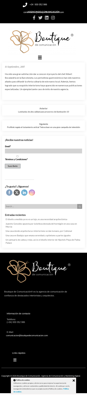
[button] (40, 57)
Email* (8, 146)
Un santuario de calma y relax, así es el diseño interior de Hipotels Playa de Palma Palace (43, 241)
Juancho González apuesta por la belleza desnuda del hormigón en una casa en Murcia (41, 225)
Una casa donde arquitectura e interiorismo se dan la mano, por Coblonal (39, 231)
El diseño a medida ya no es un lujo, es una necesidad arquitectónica (36, 219)
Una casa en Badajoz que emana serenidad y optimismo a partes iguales (38, 235)
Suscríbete (13, 166)
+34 (32, 4)
